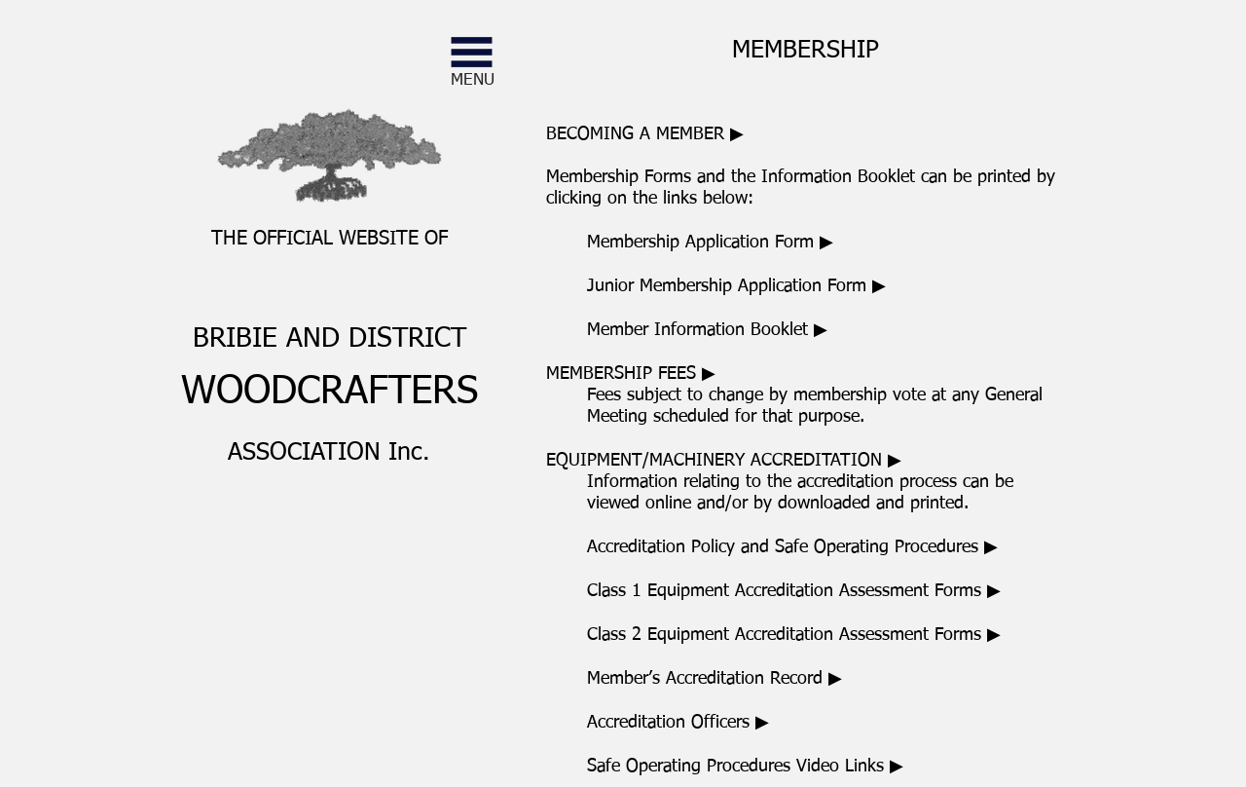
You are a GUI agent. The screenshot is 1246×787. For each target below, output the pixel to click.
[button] (471, 52)
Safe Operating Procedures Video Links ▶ (745, 766)
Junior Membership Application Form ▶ (736, 286)
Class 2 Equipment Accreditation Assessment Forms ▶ (794, 635)
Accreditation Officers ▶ (678, 722)
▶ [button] (630, 374)
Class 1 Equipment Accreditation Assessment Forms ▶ (794, 591)
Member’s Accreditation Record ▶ (714, 679)
